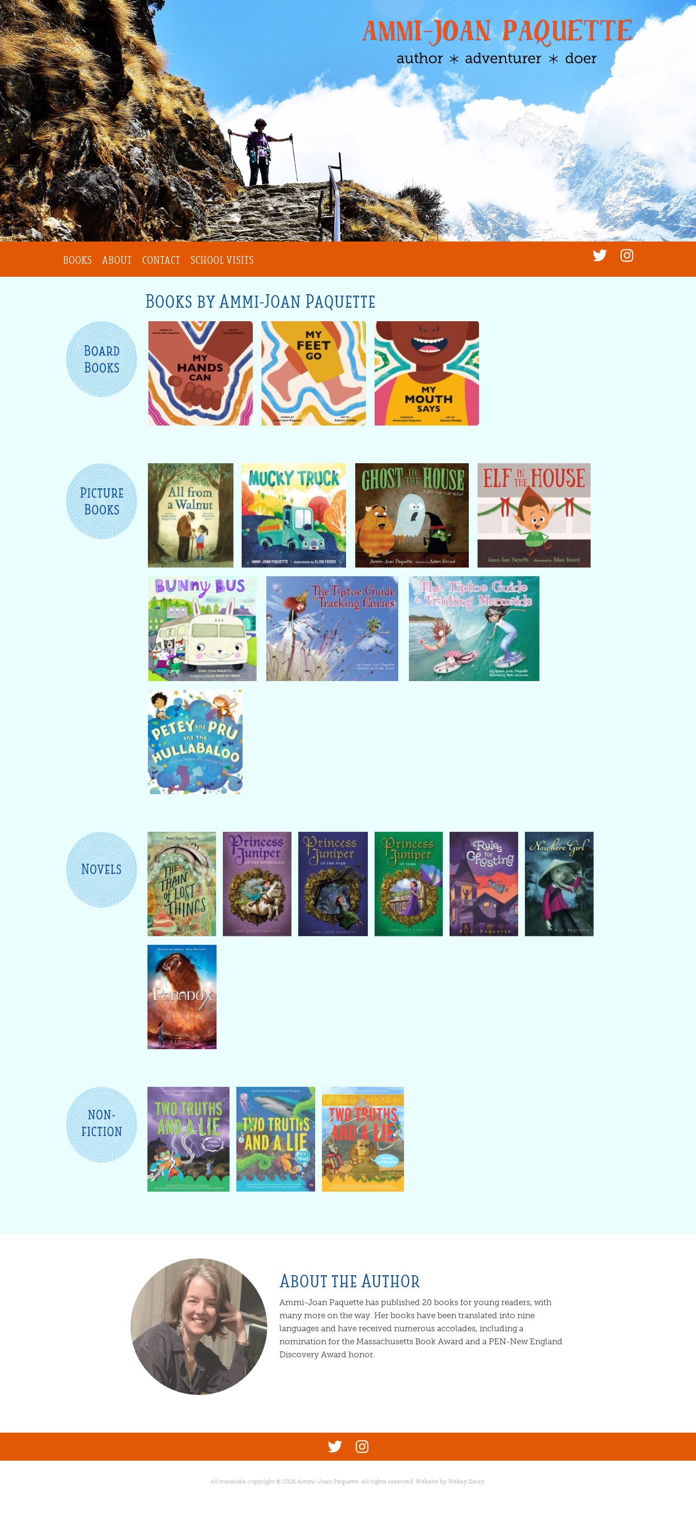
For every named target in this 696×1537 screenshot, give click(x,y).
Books (77, 260)
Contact (161, 260)
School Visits (222, 260)
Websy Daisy (466, 1481)
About (117, 260)
